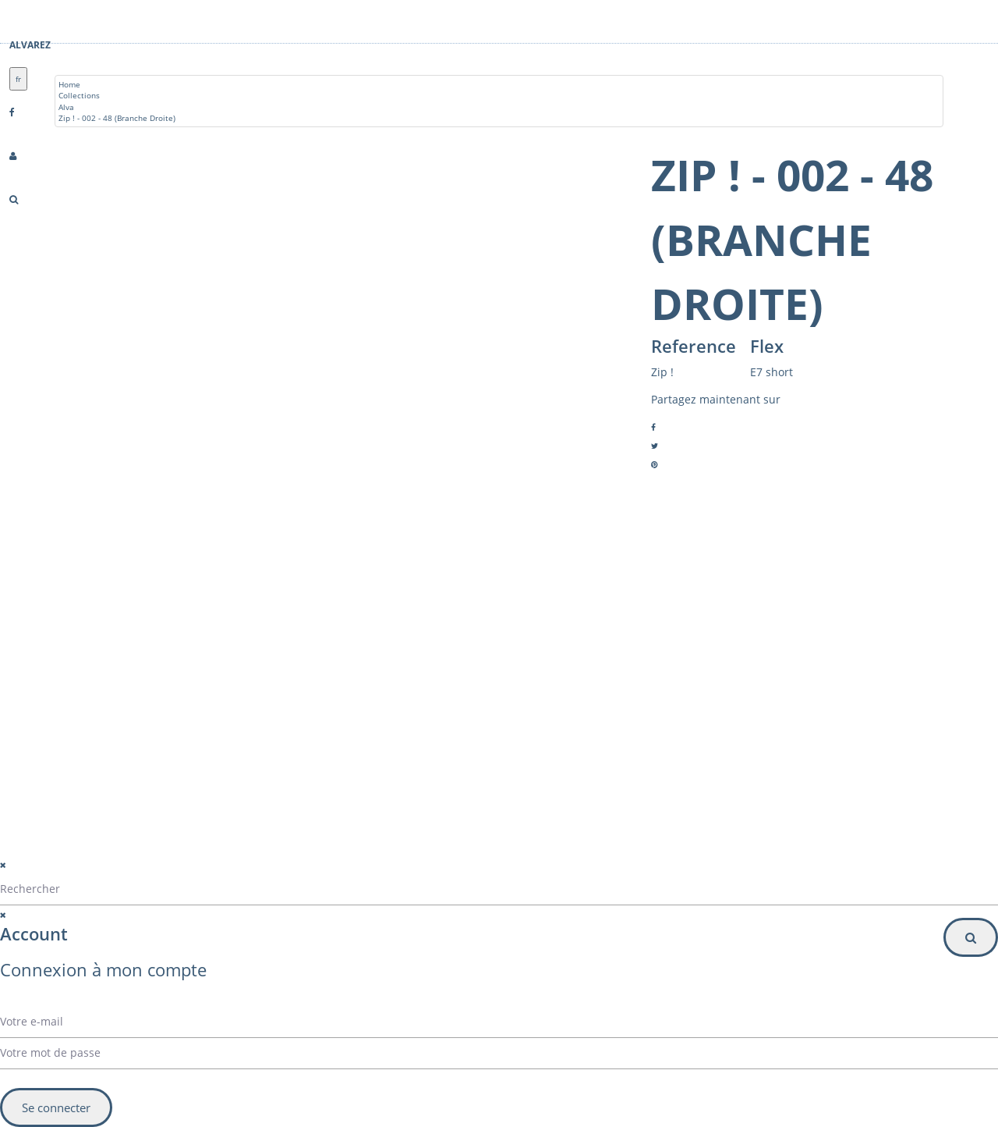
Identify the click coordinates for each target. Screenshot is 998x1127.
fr (18, 78)
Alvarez (30, 45)
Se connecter (56, 1107)
